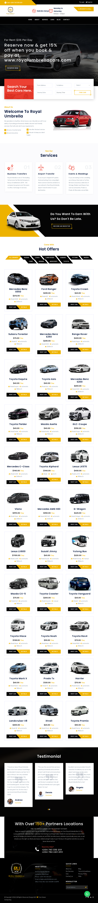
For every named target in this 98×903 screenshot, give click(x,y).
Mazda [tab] (86, 257)
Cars (67, 874)
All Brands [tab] (13, 257)
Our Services (70, 871)
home (30, 20)
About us (68, 869)
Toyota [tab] (66, 261)
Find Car (82, 92)
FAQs (79, 876)
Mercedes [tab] (53, 261)
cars (52, 20)
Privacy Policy (82, 874)
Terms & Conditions (84, 871)
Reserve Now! (12, 68)
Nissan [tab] (41, 261)
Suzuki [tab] (26, 257)
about (37, 20)
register (89, 2)
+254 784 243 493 (52, 852)
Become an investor (61, 226)
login (82, 2)
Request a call (84, 9)
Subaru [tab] (63, 257)
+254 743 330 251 (52, 850)
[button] (48, 809)
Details (24, 307)
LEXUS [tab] (37, 257)
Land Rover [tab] (50, 257)
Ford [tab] (31, 261)
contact (66, 20)
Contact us (69, 876)
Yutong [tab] (75, 257)
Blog (59, 20)
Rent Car (12, 307)
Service (45, 20)
